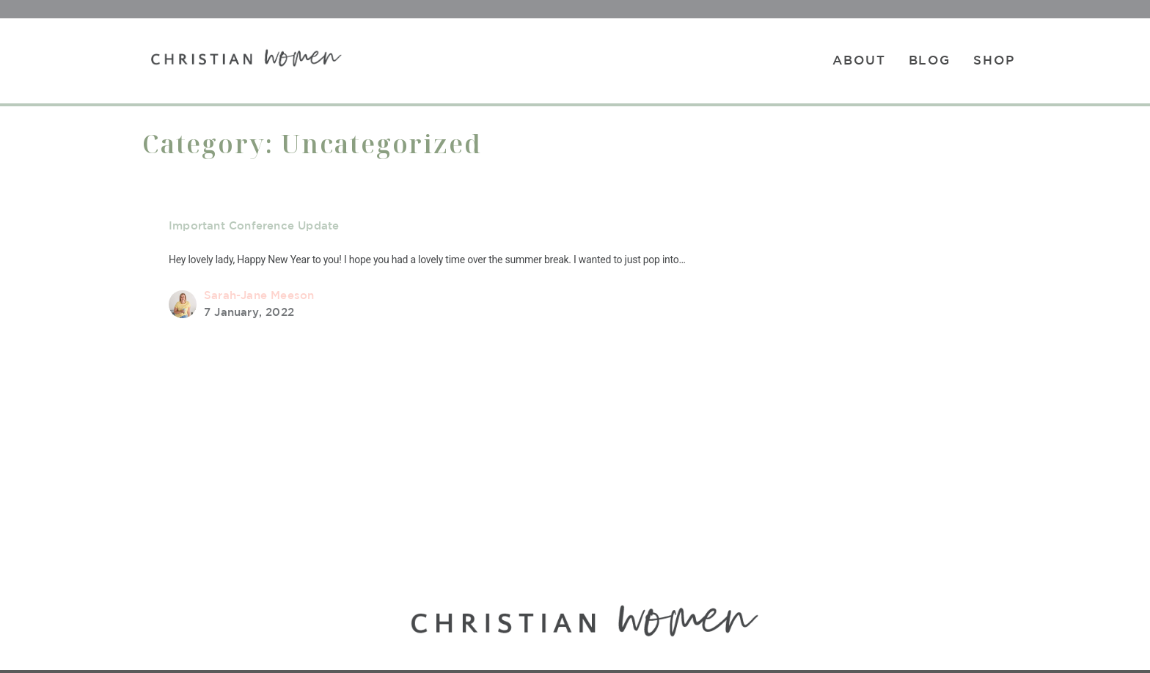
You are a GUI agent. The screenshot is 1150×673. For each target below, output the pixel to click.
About (859, 60)
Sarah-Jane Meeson (259, 295)
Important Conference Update (254, 225)
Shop (994, 60)
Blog (930, 60)
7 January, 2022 (249, 312)
